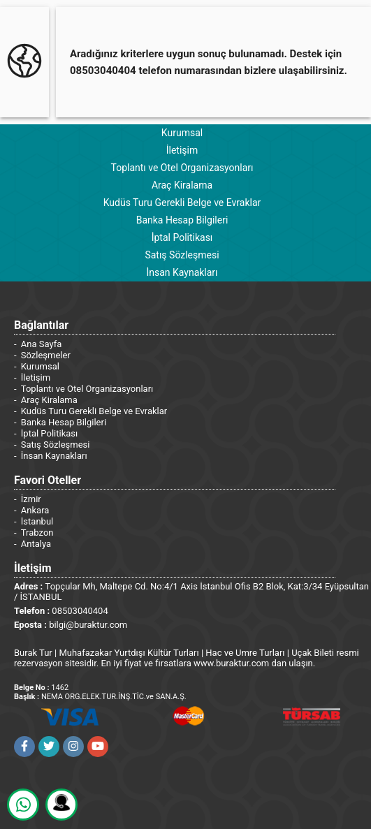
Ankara (35, 510)
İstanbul (37, 521)
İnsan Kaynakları (181, 272)
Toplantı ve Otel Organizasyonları (181, 167)
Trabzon (37, 532)
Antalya (36, 543)
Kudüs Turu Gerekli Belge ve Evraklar (182, 202)
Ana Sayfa (41, 344)
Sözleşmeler (46, 355)
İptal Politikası (182, 237)
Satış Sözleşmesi (182, 255)
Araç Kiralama (182, 185)
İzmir (31, 499)
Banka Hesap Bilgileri (182, 220)
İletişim (182, 150)
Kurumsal (182, 132)
